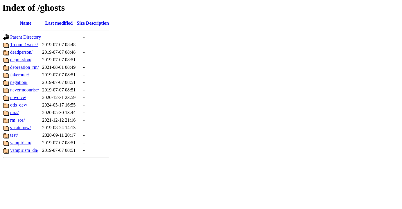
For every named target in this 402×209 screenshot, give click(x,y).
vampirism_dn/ (24, 150)
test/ (14, 135)
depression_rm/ (24, 67)
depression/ (20, 59)
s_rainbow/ (20, 127)
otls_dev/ (18, 104)
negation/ (19, 82)
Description (97, 23)
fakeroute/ (19, 74)
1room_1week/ (24, 44)
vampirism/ (20, 142)
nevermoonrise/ (24, 89)
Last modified (59, 23)
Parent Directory (25, 37)
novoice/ (18, 97)
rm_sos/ (17, 120)
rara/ (14, 112)
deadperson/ (21, 52)
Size (81, 23)
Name (25, 23)
